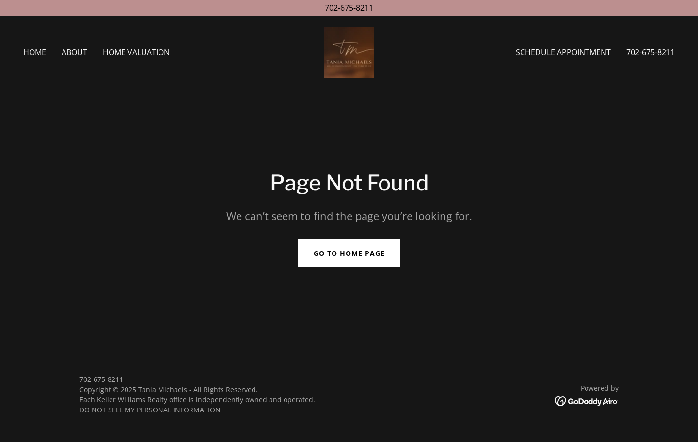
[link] (349, 51)
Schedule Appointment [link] (563, 52)
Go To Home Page (349, 253)
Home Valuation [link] (136, 52)
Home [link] (34, 52)
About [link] (74, 52)
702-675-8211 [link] (650, 52)
